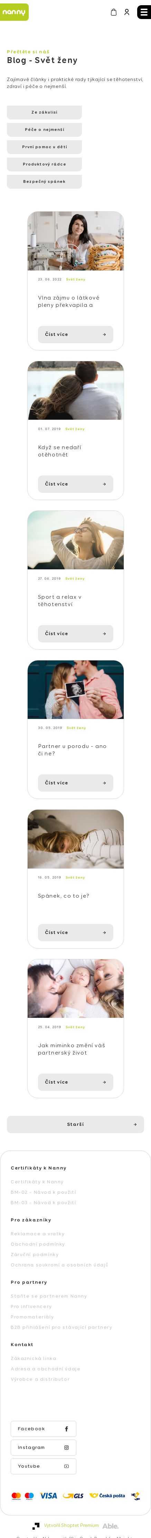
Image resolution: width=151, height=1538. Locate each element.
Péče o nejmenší (103, 112)
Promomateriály (32, 1304)
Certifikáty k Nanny (37, 1169)
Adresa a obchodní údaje (46, 1356)
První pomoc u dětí (37, 130)
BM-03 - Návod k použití (43, 1190)
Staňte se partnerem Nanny (49, 1283)
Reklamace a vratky (38, 1221)
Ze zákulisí (37, 112)
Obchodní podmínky (38, 1231)
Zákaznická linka (33, 1346)
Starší (75, 1112)
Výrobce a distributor (40, 1366)
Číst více (56, 303)
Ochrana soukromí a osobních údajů (59, 1252)
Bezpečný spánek (38, 147)
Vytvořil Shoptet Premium (71, 1494)
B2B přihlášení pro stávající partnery (61, 1315)
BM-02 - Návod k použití (43, 1179)
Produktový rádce (103, 130)
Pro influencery (31, 1294)
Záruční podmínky (35, 1242)
